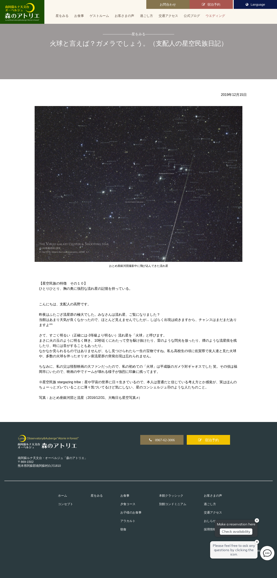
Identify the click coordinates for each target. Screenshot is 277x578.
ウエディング (215, 15)
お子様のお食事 (131, 512)
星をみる (62, 15)
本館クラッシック (171, 495)
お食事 (79, 15)
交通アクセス (168, 15)
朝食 (123, 529)
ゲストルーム (99, 15)
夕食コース (127, 504)
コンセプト (65, 504)
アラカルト (127, 520)
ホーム (62, 495)
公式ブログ (192, 15)
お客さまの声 (124, 15)
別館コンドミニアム (172, 504)
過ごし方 (146, 15)
